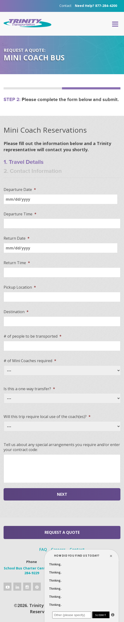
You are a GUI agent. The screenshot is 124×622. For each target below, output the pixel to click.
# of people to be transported (33, 336)
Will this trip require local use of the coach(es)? (47, 416)
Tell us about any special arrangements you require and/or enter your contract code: (62, 447)
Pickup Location (20, 287)
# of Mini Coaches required (30, 360)
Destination (16, 311)
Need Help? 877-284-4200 (96, 5)
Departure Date (20, 189)
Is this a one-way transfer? (29, 388)
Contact (65, 5)
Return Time (17, 262)
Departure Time (20, 214)
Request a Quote (62, 532)
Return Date (17, 238)
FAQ (43, 549)
